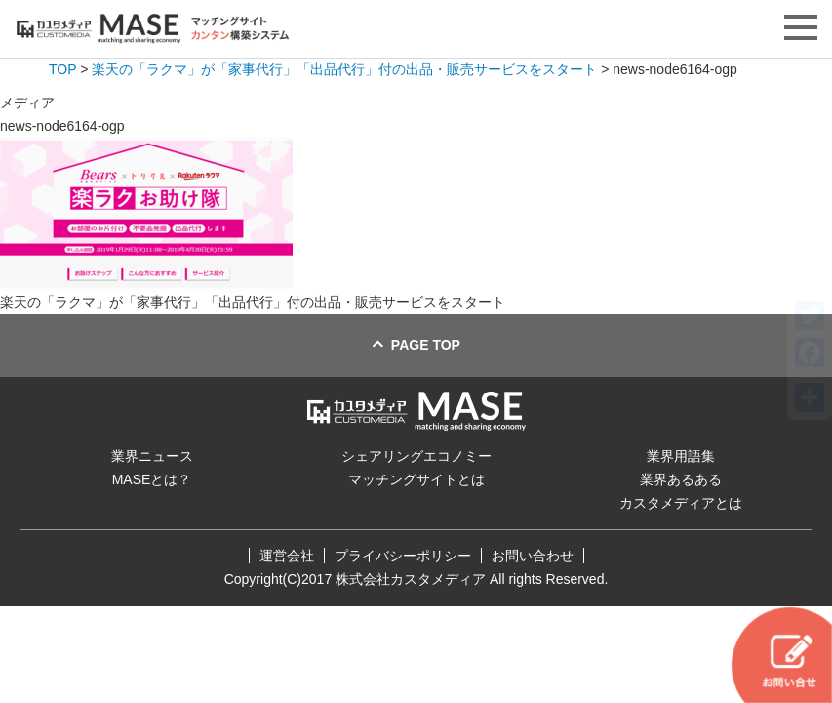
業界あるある (681, 479)
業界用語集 (681, 456)
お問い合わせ (533, 555)
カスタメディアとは (680, 503)
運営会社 (286, 555)
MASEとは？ (152, 479)
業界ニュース (152, 456)
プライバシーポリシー (403, 555)
